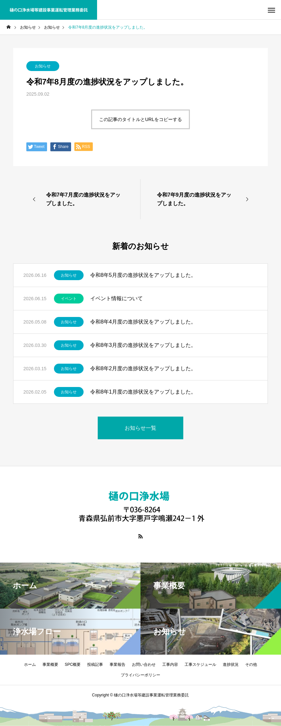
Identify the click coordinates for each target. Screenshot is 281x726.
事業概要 (50, 664)
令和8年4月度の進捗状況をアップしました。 (143, 322)
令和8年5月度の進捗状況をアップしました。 (143, 275)
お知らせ (43, 66)
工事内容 (170, 664)
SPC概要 (73, 664)
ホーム (30, 664)
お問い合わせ (144, 664)
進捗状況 (231, 664)
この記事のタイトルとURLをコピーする (140, 119)
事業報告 (117, 664)
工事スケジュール (200, 664)
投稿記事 (95, 664)
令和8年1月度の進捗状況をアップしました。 (143, 392)
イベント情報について (116, 298)
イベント (69, 298)
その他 (251, 664)
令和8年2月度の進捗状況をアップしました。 (143, 368)
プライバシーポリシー (140, 675)
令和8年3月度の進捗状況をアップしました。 (143, 345)
